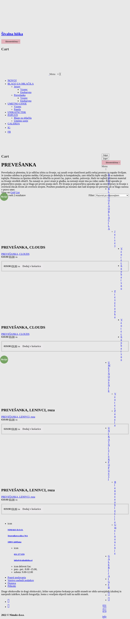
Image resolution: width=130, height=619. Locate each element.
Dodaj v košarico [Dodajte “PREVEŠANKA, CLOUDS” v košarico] (32, 266)
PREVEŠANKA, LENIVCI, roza (18, 416)
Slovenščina (10, 41)
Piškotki (12, 586)
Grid (12, 192)
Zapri (105, 158)
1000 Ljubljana (14, 542)
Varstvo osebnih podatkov (21, 580)
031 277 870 (104, 608)
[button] (55, 74)
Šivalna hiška (12, 34)
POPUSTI (109, 471)
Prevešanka (115, 304)
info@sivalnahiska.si (23, 560)
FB (109, 586)
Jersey (115, 238)
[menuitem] (12, 80)
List (18, 192)
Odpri (105, 155)
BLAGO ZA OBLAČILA (109, 208)
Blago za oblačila (115, 502)
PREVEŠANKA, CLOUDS (15, 254)
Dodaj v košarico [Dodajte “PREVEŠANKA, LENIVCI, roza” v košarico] (32, 429)
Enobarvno (121, 277)
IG (109, 580)
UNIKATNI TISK (109, 444)
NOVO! (109, 180)
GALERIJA (109, 566)
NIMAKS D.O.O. (15, 530)
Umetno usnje (115, 539)
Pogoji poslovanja (17, 577)
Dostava (12, 583)
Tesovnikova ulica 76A (18, 536)
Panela (115, 418)
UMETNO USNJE (109, 376)
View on (5, 192)
